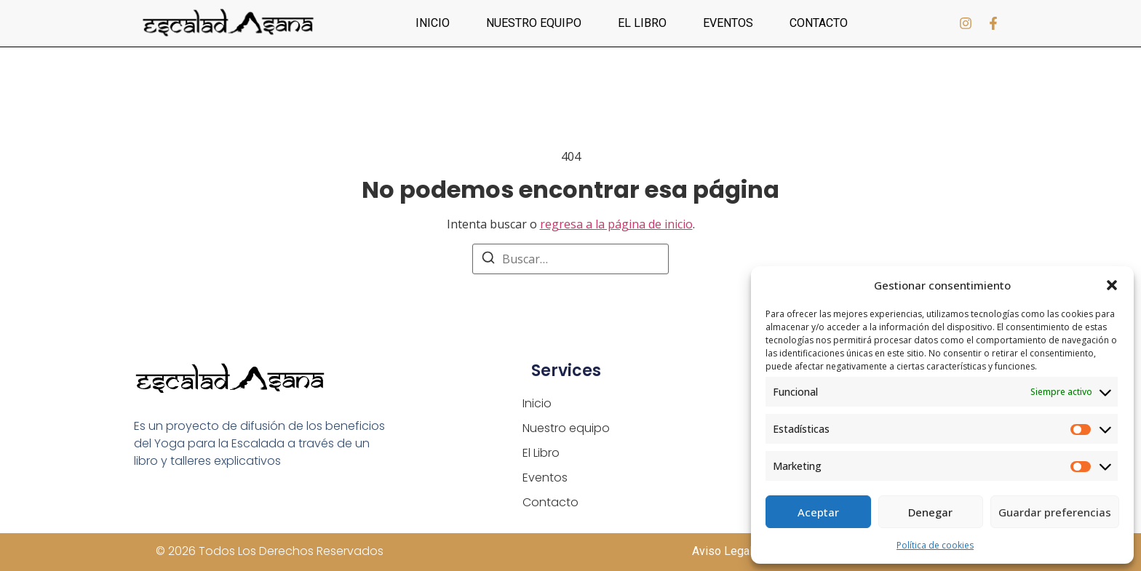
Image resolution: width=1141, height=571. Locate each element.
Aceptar (818, 512)
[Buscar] (488, 259)
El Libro (642, 23)
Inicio (433, 23)
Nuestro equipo (533, 23)
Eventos (728, 23)
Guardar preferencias (1054, 512)
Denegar (930, 512)
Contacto (819, 23)
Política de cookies (935, 545)
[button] (1112, 285)
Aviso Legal (722, 551)
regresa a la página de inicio (616, 224)
